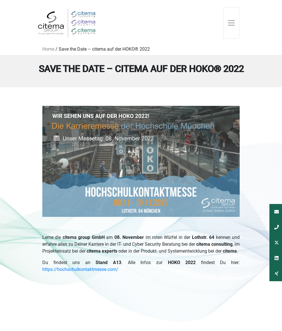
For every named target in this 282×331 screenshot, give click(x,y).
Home (48, 49)
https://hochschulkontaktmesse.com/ (80, 269)
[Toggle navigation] (231, 23)
